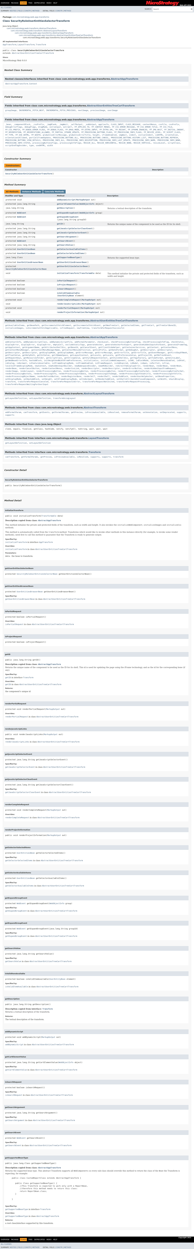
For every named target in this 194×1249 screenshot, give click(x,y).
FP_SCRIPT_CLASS (171, 132)
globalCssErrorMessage (55, 135)
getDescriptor (147, 350)
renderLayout (27, 371)
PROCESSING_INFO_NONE (168, 140)
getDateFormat (116, 350)
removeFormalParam (130, 412)
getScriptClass (54, 358)
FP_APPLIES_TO (82, 127)
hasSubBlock (35, 360)
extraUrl (67, 127)
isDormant (22, 363)
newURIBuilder (105, 366)
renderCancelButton (29, 368)
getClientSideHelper (109, 347)
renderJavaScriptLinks (69, 304)
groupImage (11, 110)
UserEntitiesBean (26, 249)
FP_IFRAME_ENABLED (137, 130)
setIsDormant (86, 379)
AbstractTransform (95, 407)
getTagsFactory (138, 358)
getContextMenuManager (17, 350)
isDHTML (159, 135)
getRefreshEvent (162, 355)
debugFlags (30, 127)
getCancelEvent (88, 347)
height (96, 135)
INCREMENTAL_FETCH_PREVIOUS (61, 110)
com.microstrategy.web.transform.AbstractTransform (31, 28)
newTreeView (83, 328)
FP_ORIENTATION (13, 132)
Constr (27, 11)
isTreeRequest (67, 328)
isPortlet (155, 363)
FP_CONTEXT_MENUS (101, 127)
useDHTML (40, 145)
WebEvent (21, 213)
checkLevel (103, 342)
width (50, 145)
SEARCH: (148, 9)
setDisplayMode (13, 379)
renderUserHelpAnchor (141, 376)
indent (132, 135)
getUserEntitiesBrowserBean (71, 262)
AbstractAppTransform (124, 79)
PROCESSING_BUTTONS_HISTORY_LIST (128, 138)
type (31, 145)
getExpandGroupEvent (67, 213)
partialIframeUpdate (40, 138)
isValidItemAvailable (68, 293)
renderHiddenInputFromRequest (160, 368)
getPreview (76, 412)
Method (35, 11)
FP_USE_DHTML (22, 135)
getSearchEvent (65, 241)
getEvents (44, 412)
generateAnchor (95, 345)
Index (49, 3)
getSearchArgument (66, 237)
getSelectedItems (130, 325)
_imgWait (63, 124)
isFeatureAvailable (39, 363)
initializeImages (14, 328)
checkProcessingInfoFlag (156, 342)
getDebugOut (132, 350)
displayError (12, 345)
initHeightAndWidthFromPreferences (62, 360)
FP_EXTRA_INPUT (89, 130)
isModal (134, 363)
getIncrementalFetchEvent (87, 325)
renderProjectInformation (70, 312)
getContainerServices (133, 347)
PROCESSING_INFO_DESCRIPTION (82, 140)
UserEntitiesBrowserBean (30, 262)
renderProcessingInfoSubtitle (135, 374)
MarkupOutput (83, 200)
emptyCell (58, 345)
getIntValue (43, 355)
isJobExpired (121, 363)
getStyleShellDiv (119, 358)
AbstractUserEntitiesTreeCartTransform (33, 53)
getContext (153, 347)
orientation (171, 135)
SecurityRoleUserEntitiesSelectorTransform (28, 174)
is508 (131, 360)
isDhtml (181, 360)
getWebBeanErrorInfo (16, 360)
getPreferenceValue (125, 355)
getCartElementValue (67, 204)
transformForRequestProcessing (133, 382)
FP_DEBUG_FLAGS (55, 130)
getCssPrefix (99, 350)
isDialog (9, 363)
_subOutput (90, 124)
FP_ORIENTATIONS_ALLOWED (36, 132)
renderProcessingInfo (45, 374)
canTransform (30, 412)
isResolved (113, 412)
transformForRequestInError (65, 382)
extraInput (55, 127)
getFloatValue (12, 355)
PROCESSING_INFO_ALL (53, 140)
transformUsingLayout (64, 398)
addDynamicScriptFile (61, 342)
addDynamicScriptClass (35, 342)
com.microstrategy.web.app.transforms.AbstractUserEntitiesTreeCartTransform (56, 35)
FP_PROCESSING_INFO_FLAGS (127, 132)
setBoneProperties (164, 376)
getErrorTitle (121, 353)
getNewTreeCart (111, 325)
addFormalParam (13, 412)
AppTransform (9, 44)
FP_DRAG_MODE (72, 130)
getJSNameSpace (60, 355)
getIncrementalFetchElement (56, 325)
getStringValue (72, 358)
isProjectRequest (66, 285)
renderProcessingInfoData (72, 374)
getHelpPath (28, 355)
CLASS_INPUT (117, 124)
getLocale (95, 355)
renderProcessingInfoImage (102, 374)
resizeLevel (159, 143)
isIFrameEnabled (84, 363)
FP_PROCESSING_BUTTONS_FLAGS (96, 132)
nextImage (83, 110)
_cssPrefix (38, 124)
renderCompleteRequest (69, 300)
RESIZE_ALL (89, 143)
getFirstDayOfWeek (177, 353)
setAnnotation (150, 412)
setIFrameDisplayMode (65, 379)
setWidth (162, 379)
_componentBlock (21, 124)
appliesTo (103, 124)
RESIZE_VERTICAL (142, 143)
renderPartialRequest (68, 308)
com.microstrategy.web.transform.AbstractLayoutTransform (39, 31)
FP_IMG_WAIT (156, 130)
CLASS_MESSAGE (133, 124)
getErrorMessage (84, 353)
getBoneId (73, 347)
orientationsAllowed (16, 138)
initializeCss (91, 360)
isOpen (143, 363)
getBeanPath (33, 325)
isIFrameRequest (103, 363)
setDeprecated (167, 412)
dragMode (42, 127)
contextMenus (149, 124)
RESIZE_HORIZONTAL (107, 143)
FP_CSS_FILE (166, 127)
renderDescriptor (90, 368)
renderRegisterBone (71, 376)
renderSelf (89, 376)
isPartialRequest (66, 281)
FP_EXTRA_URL (106, 130)
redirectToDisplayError (127, 366)
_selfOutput (76, 124)
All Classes (6, 8)
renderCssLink (71, 368)
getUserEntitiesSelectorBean (72, 266)
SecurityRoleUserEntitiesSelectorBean (26, 269)
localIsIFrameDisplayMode (18, 366)
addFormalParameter (85, 342)
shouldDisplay (176, 379)
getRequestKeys (13, 358)
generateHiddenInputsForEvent (149, 345)
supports (181, 412)
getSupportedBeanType (68, 257)
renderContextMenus (52, 368)
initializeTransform (67, 273)
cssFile (163, 124)
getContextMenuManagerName (45, 350)
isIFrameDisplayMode (62, 363)
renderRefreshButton (48, 376)
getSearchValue (65, 245)
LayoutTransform (26, 44)
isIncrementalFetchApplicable (42, 328)
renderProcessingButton (48, 371)
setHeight (47, 379)
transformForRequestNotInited (98, 382)
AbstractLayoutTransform (99, 393)
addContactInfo (13, 342)
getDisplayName (65, 353)
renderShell (103, 376)
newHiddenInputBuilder (60, 366)
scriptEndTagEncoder (16, 145)
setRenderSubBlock (104, 379)
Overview (5, 3)
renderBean (148, 366)
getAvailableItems (15, 325)
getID (60, 224)
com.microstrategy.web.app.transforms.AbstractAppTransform (44, 33)
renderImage (11, 371)
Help (55, 3)
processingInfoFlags (70, 143)
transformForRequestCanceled (33, 382)
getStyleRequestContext (94, 358)
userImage (113, 110)
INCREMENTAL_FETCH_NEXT (31, 110)
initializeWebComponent (113, 360)
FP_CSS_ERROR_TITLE (147, 127)
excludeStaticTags (75, 345)
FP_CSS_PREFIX (12, 130)
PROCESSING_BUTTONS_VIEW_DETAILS (22, 140)
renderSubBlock (120, 376)
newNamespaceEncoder (85, 366)
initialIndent (145, 135)
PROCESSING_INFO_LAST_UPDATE (115, 140)
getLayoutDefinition (16, 398)
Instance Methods (31, 192)
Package (14, 3)
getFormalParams (60, 412)
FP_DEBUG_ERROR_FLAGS (33, 130)
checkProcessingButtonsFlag (125, 342)
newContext (40, 366)
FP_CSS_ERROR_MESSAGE (123, 127)
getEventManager (156, 353)
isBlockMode (142, 360)
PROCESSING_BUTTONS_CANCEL (94, 138)
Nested (13, 11)
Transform (41, 44)
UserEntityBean (66, 296)
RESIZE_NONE (125, 143)
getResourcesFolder (33, 358)
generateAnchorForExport (118, 345)
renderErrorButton (131, 368)
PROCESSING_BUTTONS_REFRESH (163, 138)
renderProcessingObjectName (20, 376)
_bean (8, 124)
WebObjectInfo (87, 204)
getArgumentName (30, 347)
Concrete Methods (54, 192)
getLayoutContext (79, 355)
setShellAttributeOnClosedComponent (136, 379)
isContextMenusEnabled (162, 360)
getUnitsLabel (172, 358)
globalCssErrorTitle (79, 135)
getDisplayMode (47, 353)
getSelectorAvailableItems (71, 249)
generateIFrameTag (177, 345)
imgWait (123, 135)
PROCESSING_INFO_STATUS (17, 143)
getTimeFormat (155, 358)
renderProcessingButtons (18, 374)
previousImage (97, 110)
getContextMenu (169, 347)
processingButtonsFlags (44, 143)
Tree (30, 3)
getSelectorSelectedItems (70, 253)
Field (20, 11)
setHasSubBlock (31, 379)
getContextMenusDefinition (76, 350)
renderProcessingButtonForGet (133, 371)
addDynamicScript (66, 200)
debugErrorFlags (13, 127)
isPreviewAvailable (95, 412)
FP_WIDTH (35, 135)
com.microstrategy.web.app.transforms (30, 17)
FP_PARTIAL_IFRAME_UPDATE (65, 132)
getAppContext (12, 347)
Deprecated (39, 3)
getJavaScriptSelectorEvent (71, 233)
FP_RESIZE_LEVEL (152, 132)
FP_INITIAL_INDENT (173, 130)
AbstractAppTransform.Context (21, 84)
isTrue (165, 363)
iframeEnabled (109, 135)
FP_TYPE (9, 135)
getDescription (65, 208)
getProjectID (145, 355)
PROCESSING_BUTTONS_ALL (65, 138)
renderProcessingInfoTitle (167, 374)
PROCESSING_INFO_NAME (143, 140)
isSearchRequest (65, 289)
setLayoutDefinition (40, 398)
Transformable (87, 273)
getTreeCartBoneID (166, 325)
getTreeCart (148, 325)
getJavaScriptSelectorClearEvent (74, 228)
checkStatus (177, 342)
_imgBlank (51, 124)
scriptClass (174, 143)
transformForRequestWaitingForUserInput (26, 384)
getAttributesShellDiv (53, 347)
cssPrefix (174, 124)
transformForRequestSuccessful (108, 328)
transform (10, 382)
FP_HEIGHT (120, 130)
